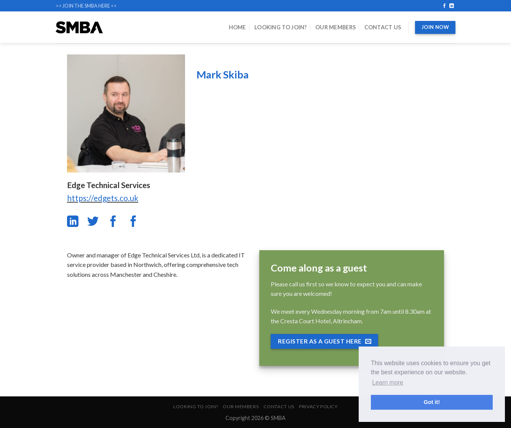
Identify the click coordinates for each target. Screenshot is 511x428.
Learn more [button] (387, 382)
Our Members (335, 27)
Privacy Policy (318, 406)
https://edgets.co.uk (102, 198)
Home (237, 27)
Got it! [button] (432, 402)
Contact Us (382, 27)
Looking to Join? (280, 27)
